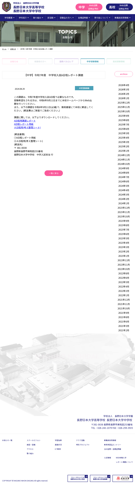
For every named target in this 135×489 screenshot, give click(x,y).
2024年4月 (123, 190)
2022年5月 (123, 282)
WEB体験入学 (121, 457)
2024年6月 (123, 181)
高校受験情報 (119, 61)
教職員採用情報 (110, 440)
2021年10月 (124, 308)
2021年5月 (123, 326)
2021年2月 (123, 330)
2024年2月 (123, 199)
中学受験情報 (93, 61)
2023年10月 (124, 216)
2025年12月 (124, 102)
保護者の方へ (40, 61)
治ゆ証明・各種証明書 (112, 449)
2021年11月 (124, 304)
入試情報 (107, 457)
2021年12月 (124, 299)
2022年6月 (123, 277)
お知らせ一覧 (7, 440)
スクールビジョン (33, 440)
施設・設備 (31, 444)
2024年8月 (123, 172)
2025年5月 (123, 133)
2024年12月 (124, 155)
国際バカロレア (66, 61)
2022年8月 (123, 273)
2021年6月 (123, 321)
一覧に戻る (54, 173)
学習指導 (58, 440)
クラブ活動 (80, 440)
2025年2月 (123, 146)
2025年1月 (123, 150)
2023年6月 (123, 234)
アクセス (30, 449)
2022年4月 (123, 286)
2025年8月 (123, 120)
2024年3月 (123, 194)
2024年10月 (124, 164)
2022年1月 (123, 295)
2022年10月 (124, 269)
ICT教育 (58, 449)
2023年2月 (123, 251)
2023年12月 (124, 207)
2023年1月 (123, 255)
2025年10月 (124, 111)
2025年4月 (123, 137)
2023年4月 (123, 242)
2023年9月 (123, 220)
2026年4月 (123, 85)
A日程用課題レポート (25, 120)
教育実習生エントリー (112, 444)
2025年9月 (123, 115)
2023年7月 (123, 229)
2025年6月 (123, 129)
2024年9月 (123, 168)
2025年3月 (123, 142)
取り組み (30, 453)
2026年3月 (123, 89)
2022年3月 (123, 291)
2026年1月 (123, 98)
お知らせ (14, 61)
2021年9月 (123, 312)
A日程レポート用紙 (23, 124)
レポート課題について (124, 462)
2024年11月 (124, 159)
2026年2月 (123, 93)
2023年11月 (124, 212)
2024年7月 (123, 177)
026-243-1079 (104, 428)
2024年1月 (123, 203)
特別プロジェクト (83, 444)
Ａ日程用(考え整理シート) (27, 127)
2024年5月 (123, 185)
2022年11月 (124, 264)
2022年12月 (124, 260)
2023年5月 (123, 238)
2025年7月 (123, 124)
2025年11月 (124, 107)
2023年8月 (123, 225)
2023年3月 (123, 247)
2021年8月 (123, 317)
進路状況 (58, 444)
